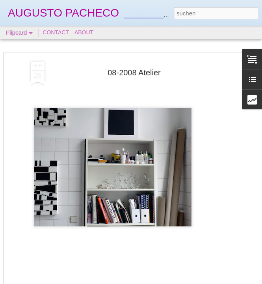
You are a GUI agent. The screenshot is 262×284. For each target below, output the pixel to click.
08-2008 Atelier (134, 72)
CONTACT (56, 32)
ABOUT (83, 32)
